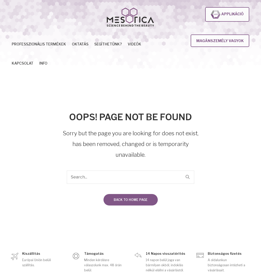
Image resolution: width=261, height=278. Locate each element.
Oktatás (80, 44)
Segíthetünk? (108, 44)
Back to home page (131, 200)
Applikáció (227, 14)
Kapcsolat (22, 63)
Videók (134, 44)
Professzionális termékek (39, 44)
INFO (43, 63)
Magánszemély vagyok (220, 41)
